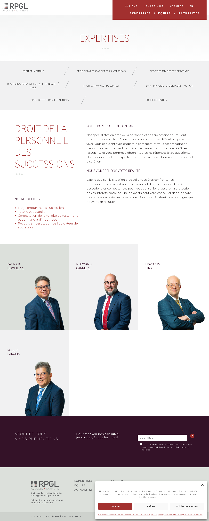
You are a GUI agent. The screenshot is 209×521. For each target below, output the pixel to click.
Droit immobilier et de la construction (169, 85)
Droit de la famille (33, 71)
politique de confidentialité (173, 447)
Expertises (83, 480)
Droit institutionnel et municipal (50, 100)
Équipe (80, 485)
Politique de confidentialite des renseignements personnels (46, 494)
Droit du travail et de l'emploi (101, 85)
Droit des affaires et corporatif (169, 71)
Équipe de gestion (156, 100)
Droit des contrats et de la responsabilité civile (33, 85)
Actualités (83, 489)
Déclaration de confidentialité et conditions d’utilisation (124, 514)
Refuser (151, 506)
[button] (202, 484)
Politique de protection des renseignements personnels (176, 514)
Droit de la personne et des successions (101, 71)
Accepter (115, 506)
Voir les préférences (187, 506)
